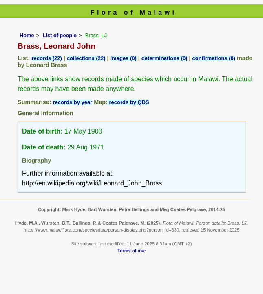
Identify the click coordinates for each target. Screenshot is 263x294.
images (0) (124, 58)
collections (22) (86, 58)
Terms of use (131, 250)
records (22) (46, 58)
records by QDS (128, 102)
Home (27, 35)
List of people (60, 35)
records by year (72, 102)
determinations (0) (164, 58)
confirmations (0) (213, 58)
